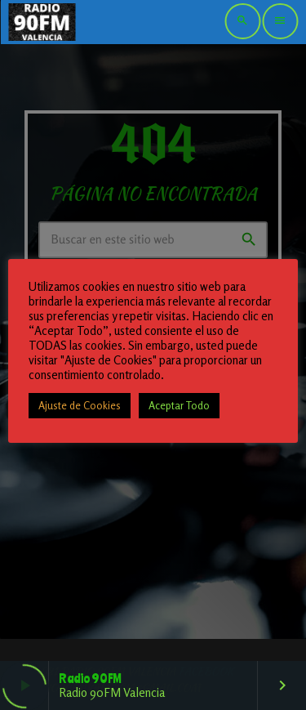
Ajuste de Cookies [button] (79, 405)
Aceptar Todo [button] (179, 405)
